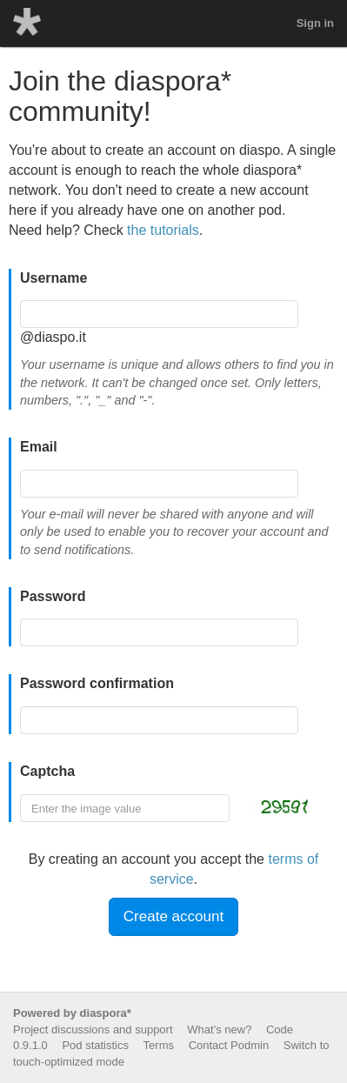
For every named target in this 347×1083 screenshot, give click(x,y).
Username (53, 278)
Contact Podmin (229, 1045)
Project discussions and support (93, 1029)
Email (38, 446)
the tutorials (163, 230)
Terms (158, 1045)
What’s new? (219, 1029)
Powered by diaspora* (72, 1012)
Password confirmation (97, 683)
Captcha (47, 771)
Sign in (315, 23)
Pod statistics (95, 1045)
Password (53, 596)
